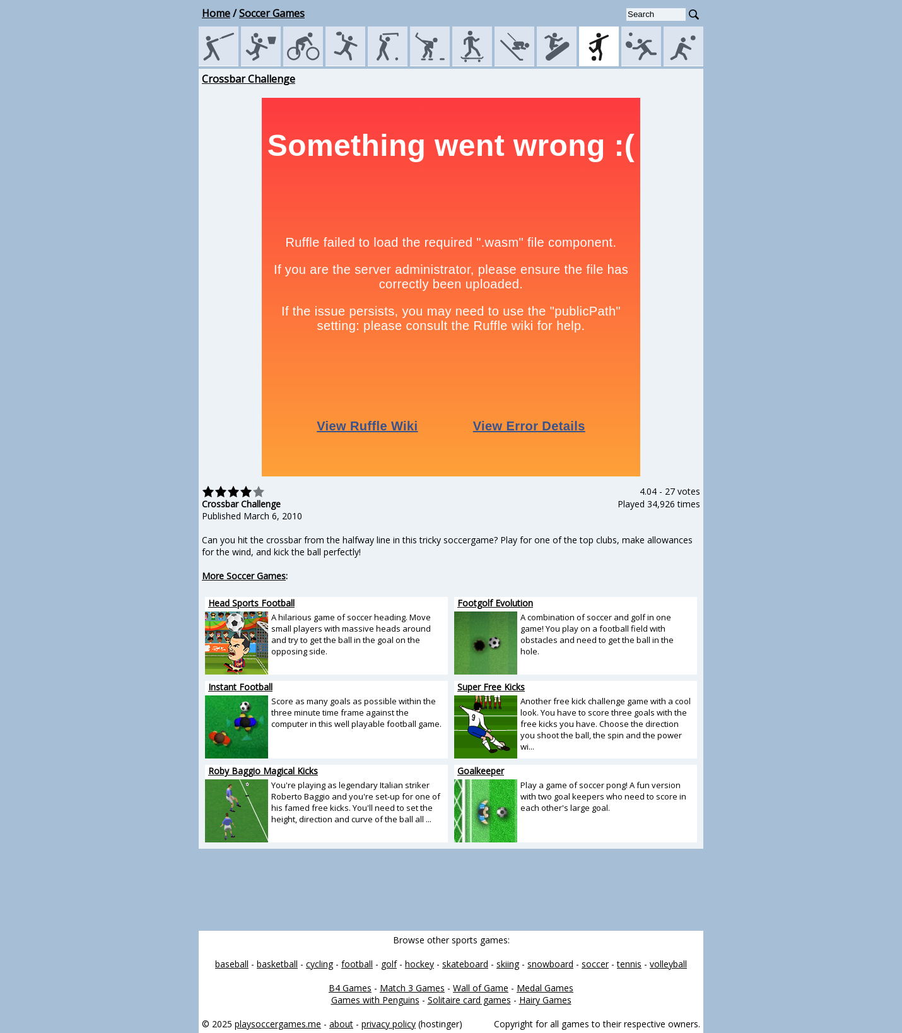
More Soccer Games (244, 576)
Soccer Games (272, 13)
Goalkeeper (480, 771)
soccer (595, 964)
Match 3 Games (412, 988)
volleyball (668, 964)
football (357, 964)
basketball (277, 964)
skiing (507, 964)
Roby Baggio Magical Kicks (263, 771)
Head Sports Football (251, 603)
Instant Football (240, 687)
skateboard (465, 964)
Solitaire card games (469, 1000)
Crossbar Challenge (248, 79)
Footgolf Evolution (495, 603)
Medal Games (545, 988)
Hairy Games (545, 1000)
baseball (232, 964)
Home (216, 13)
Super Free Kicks (491, 687)
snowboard (550, 964)
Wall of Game (480, 988)
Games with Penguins (375, 1000)
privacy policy (388, 1024)
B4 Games (350, 988)
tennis (629, 964)
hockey (419, 964)
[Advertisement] (142, 261)
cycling (319, 964)
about (341, 1024)
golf (389, 964)
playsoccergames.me (278, 1024)
